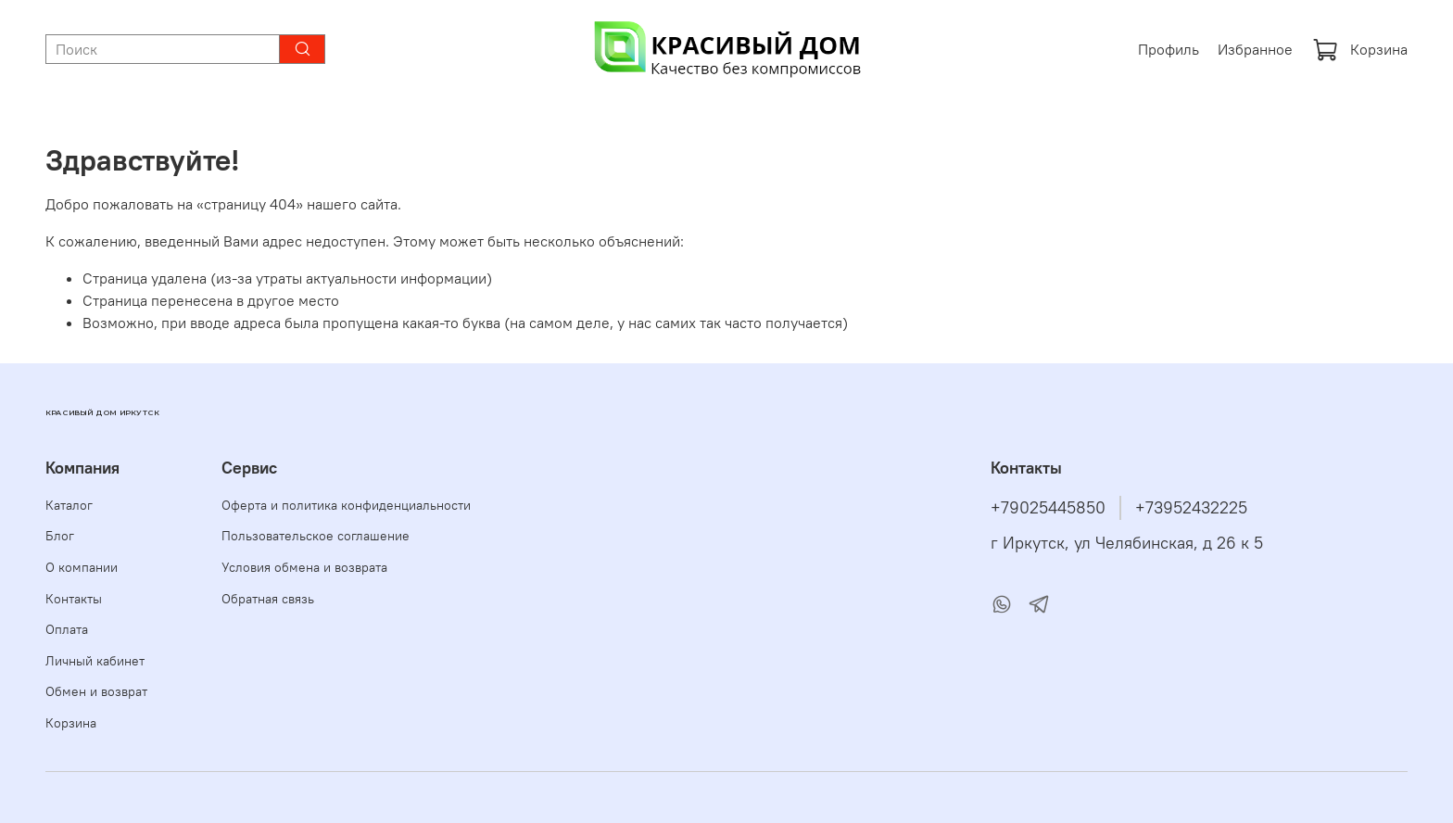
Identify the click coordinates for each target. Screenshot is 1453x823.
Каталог (69, 505)
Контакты (73, 598)
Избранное (1255, 49)
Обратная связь (267, 598)
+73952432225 (1191, 508)
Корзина (1360, 49)
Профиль (1168, 49)
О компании (81, 567)
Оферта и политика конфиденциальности (346, 505)
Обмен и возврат (96, 691)
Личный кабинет (95, 660)
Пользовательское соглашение (315, 535)
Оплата (66, 629)
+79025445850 (1048, 508)
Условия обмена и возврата (304, 567)
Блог (59, 535)
